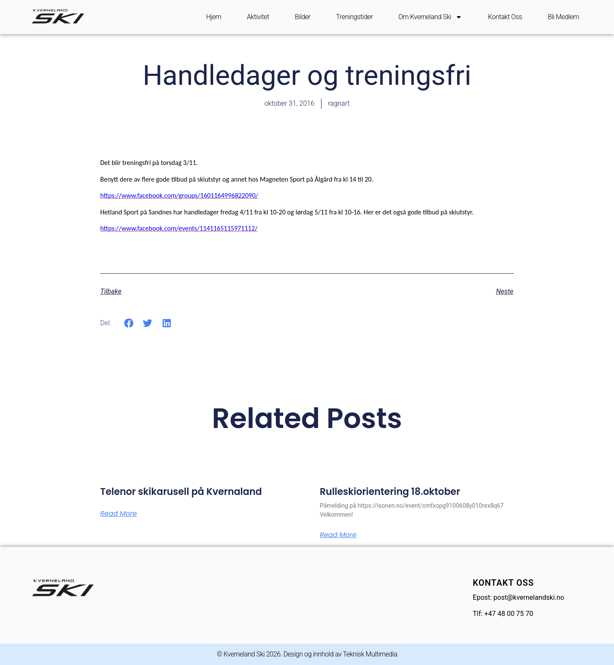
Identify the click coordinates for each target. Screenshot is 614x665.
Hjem (213, 17)
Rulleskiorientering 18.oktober (390, 491)
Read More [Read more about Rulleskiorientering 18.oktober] (338, 535)
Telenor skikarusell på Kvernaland (181, 491)
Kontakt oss (505, 17)
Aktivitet (258, 17)
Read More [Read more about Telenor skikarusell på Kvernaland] (118, 513)
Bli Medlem (563, 17)
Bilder (302, 17)
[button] (129, 323)
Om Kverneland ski (430, 17)
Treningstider (354, 17)
